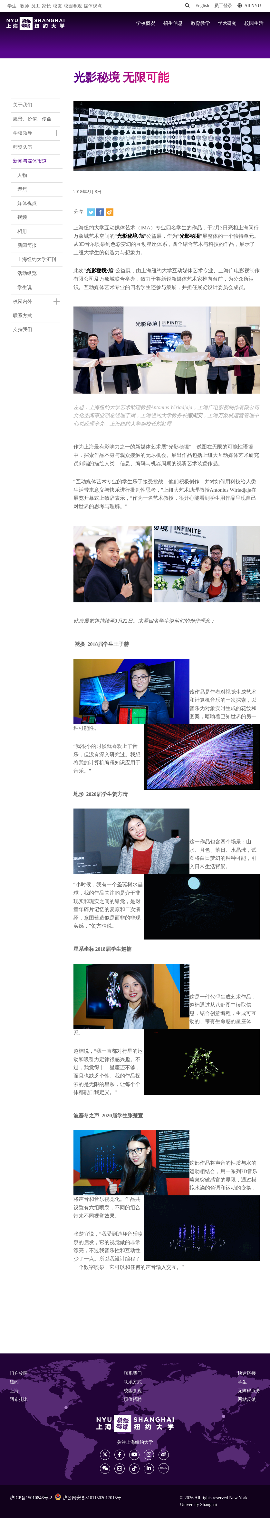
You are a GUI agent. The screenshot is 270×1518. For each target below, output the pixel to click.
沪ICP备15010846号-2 (31, 1498)
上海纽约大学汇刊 (36, 259)
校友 (57, 6)
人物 (22, 175)
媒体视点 (27, 203)
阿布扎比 (19, 1399)
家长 (46, 6)
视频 (22, 217)
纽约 (14, 1382)
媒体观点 (93, 6)
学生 (11, 6)
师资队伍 (22, 147)
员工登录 (223, 6)
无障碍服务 (249, 1391)
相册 (22, 231)
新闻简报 (27, 245)
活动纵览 (27, 273)
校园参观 (73, 6)
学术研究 (227, 23)
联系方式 (22, 315)
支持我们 (22, 329)
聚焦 (22, 189)
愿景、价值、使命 (32, 119)
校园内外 (22, 301)
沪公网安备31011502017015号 (88, 1498)
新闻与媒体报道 (30, 161)
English (202, 6)
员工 (35, 6)
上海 (14, 1391)
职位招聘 (133, 1399)
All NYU (249, 5)
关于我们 (22, 105)
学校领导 (22, 133)
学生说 (24, 287)
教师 (24, 6)
